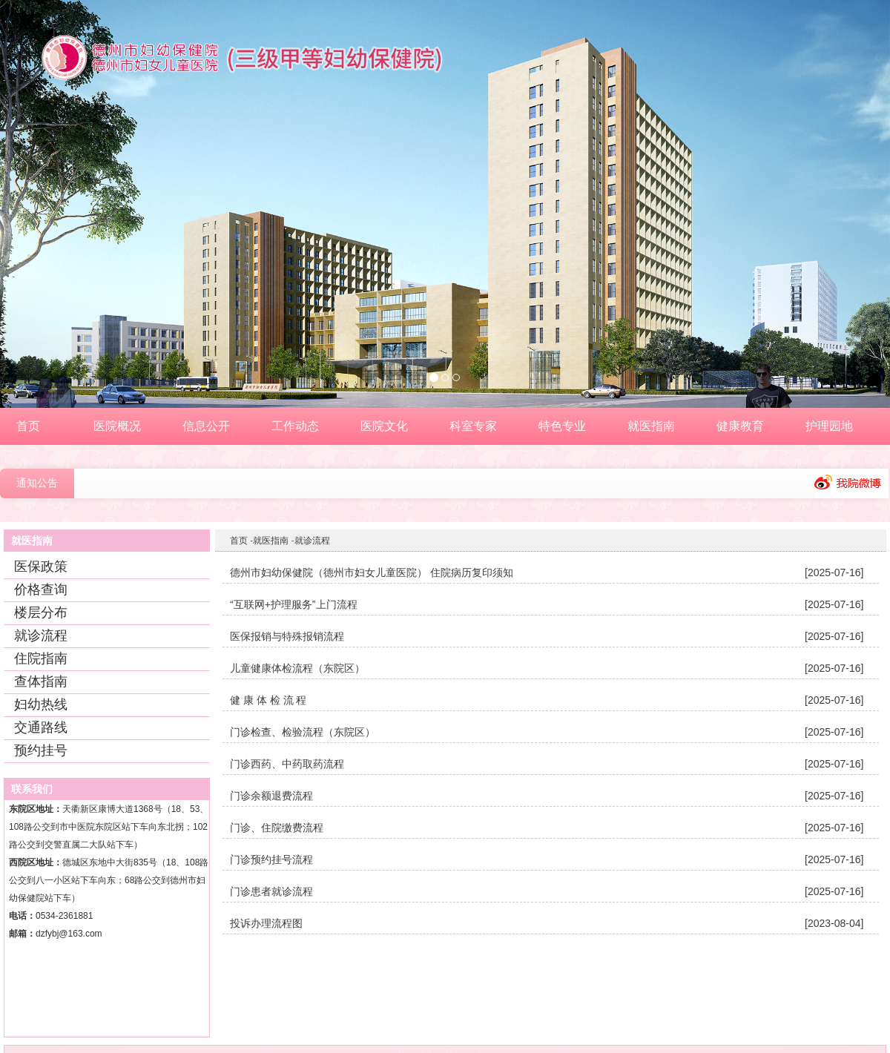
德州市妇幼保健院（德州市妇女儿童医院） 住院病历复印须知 (371, 572)
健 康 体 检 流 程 (268, 700)
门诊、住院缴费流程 (276, 828)
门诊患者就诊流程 (271, 891)
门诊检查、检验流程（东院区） (302, 732)
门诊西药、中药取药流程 (287, 764)
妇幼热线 (40, 704)
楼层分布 (40, 612)
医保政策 (40, 566)
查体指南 (40, 681)
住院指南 (40, 658)
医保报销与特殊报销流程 (287, 636)
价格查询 (40, 589)
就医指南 (271, 540)
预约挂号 (40, 750)
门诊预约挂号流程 (271, 859)
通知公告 (37, 483)
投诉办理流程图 (266, 923)
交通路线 (40, 727)
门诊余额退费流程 (271, 796)
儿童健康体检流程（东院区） (297, 668)
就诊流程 (40, 635)
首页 (239, 540)
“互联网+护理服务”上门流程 (293, 604)
